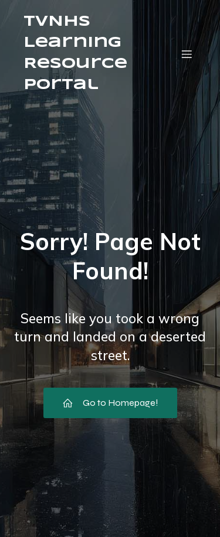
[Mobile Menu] (187, 54)
